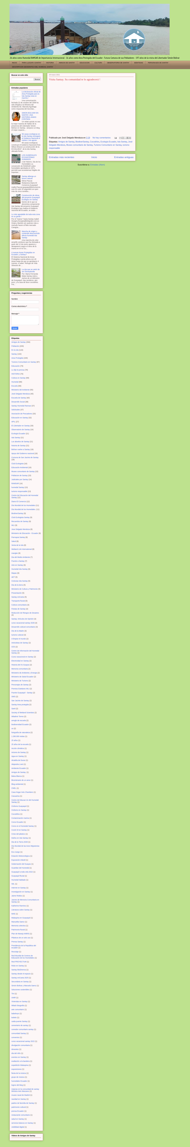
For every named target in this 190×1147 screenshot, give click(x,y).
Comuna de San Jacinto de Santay (25, 457)
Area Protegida (17, 358)
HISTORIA (50, 63)
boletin (14, 1017)
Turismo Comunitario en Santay (108, 145)
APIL (13, 422)
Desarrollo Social (18, 402)
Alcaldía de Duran (18, 760)
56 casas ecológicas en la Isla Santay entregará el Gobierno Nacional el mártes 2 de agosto (31, 137)
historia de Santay (19, 446)
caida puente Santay (20, 1021)
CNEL (14, 788)
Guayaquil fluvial (18, 876)
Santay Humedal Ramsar (21, 406)
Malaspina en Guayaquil (21, 918)
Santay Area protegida (20, 705)
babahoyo (15, 1013)
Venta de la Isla (18, 545)
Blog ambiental (17, 784)
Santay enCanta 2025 (20, 978)
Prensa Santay (17, 942)
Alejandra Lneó (17, 764)
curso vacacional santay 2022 (23, 1041)
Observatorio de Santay (21, 430)
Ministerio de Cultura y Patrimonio (25, 589)
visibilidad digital (18, 1127)
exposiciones (17, 1069)
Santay (14, 354)
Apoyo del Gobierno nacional (23, 453)
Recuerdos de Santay (20, 521)
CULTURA (98, 63)
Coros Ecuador (17, 822)
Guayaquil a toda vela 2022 (22, 872)
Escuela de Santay (19, 398)
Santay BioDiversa (19, 970)
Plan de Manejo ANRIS (20, 934)
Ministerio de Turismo (20, 681)
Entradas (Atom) (97, 165)
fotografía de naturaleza (21, 732)
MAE (13, 914)
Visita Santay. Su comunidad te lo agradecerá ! (74, 79)
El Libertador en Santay (21, 426)
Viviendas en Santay (19, 1001)
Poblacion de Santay (20, 475)
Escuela (15, 386)
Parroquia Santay (18, 537)
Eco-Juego (16, 852)
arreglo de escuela (19, 720)
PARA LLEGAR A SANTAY (31, 63)
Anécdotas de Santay (20, 643)
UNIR (14, 998)
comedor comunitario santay (23, 1029)
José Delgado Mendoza (21, 394)
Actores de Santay (19, 752)
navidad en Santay (19, 1099)
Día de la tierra (17, 585)
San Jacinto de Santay (20, 701)
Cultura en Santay (19, 378)
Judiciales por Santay (20, 479)
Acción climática (18, 748)
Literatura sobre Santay (21, 910)
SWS (14, 697)
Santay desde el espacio (21, 974)
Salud (14, 541)
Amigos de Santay (66, 142)
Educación (16, 366)
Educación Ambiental (20, 467)
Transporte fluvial (18, 601)
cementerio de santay (20, 1025)
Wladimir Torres (18, 716)
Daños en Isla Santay (20, 838)
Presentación (17, 593)
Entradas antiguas (124, 157)
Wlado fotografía (18, 1005)
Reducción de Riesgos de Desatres (25, 613)
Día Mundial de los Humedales (23, 505)
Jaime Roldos (17, 896)
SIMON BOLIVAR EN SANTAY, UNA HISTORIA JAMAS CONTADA (30, 116)
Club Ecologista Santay (21, 517)
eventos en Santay (19, 1057)
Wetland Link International (22, 549)
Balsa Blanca (17, 776)
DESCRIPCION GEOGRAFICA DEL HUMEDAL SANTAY (32, 67)
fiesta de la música (19, 1073)
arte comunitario (18, 1009)
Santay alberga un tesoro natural (29, 177)
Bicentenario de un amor (21, 780)
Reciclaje (15, 952)
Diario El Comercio (19, 501)
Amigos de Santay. (19, 772)
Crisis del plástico (18, 834)
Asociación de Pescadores (22, 414)
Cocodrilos (94, 142)
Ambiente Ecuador (19, 768)
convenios (15, 1037)
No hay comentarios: (102, 138)
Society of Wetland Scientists (23, 713)
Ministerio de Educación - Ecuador (25, 533)
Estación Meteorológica (21, 856)
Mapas (14, 573)
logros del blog (17, 1085)
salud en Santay (18, 1119)
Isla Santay (122, 142)
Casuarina (16, 796)
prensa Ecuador (18, 1111)
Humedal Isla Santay (20, 569)
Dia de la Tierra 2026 (20, 842)
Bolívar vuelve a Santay (21, 449)
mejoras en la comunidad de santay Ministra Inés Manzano (25, 1090)
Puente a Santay (18, 561)
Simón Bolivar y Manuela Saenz (24, 986)
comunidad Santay (19, 1033)
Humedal (15, 382)
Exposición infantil (19, 860)
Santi (14, 709)
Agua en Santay (18, 756)
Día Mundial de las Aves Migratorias (25, 846)
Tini (13, 994)
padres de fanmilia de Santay (23, 1103)
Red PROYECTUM (19, 962)
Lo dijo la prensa (18, 370)
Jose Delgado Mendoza (21, 529)
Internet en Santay (19, 888)
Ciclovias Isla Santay (20, 581)
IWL (13, 884)
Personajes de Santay (20, 685)
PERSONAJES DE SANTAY (158, 63)
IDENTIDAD (138, 63)
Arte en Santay (17, 565)
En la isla (15, 350)
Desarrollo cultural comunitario (23, 627)
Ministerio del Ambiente (21, 390)
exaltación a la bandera (21, 1061)
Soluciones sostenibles (20, 990)
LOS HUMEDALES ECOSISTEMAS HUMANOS (29, 157)
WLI (13, 525)
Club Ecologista (18, 464)
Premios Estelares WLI (20, 689)
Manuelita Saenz (18, 922)
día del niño (16, 1053)
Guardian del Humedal (20, 868)
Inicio (94, 157)
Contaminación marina (20, 818)
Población (15, 346)
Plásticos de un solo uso (21, 938)
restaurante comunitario (21, 1115)
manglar (15, 553)
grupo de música (18, 1077)
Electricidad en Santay (20, 661)
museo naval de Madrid (21, 1095)
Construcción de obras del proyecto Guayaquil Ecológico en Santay (31, 197)
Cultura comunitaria (19, 605)
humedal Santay (18, 487)
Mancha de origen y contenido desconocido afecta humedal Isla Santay (31, 234)
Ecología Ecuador (108, 142)
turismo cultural (17, 635)
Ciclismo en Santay (19, 810)
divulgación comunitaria (21, 1045)
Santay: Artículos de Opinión (23, 619)
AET (13, 577)
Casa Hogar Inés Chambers (22, 792)
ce (12, 728)
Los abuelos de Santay (20, 442)
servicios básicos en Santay (22, 1123)
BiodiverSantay (82, 142)
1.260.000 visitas (18, 736)
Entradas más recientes (61, 157)
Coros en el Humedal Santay (23, 826)
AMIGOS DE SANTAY (67, 63)
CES (13, 647)
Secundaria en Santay (20, 982)
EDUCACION (84, 63)
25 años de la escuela (20, 744)
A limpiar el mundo (19, 639)
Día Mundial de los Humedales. (24, 509)
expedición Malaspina (20, 1065)
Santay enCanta (18, 597)
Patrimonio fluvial (18, 930)
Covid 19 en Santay (19, 830)
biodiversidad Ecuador (20, 724)
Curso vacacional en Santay (22, 657)
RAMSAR (15, 483)
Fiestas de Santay (19, 609)
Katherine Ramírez (19, 906)
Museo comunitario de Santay (79, 145)
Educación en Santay (20, 418)
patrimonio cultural (19, 1107)
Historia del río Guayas (20, 665)
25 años (15, 740)
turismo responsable (19, 491)
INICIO (14, 63)
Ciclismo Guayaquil (19, 806)
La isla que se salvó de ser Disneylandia (31, 270)
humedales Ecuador (19, 1081)
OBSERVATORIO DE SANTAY (118, 63)
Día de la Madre (18, 631)
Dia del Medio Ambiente (21, 557)
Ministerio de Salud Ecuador (22, 677)
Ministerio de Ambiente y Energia (24, 673)
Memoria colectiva (19, 926)
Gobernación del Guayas (21, 864)
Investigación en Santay (21, 892)
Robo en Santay (18, 966)
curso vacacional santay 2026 (23, 623)
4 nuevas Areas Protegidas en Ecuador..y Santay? (23, 253)
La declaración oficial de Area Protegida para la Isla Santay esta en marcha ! (31, 95)
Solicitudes (16, 410)
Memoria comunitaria (20, 669)
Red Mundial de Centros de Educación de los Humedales (23, 957)
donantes (15, 1049)
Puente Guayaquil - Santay (22, 693)
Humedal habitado (19, 880)
